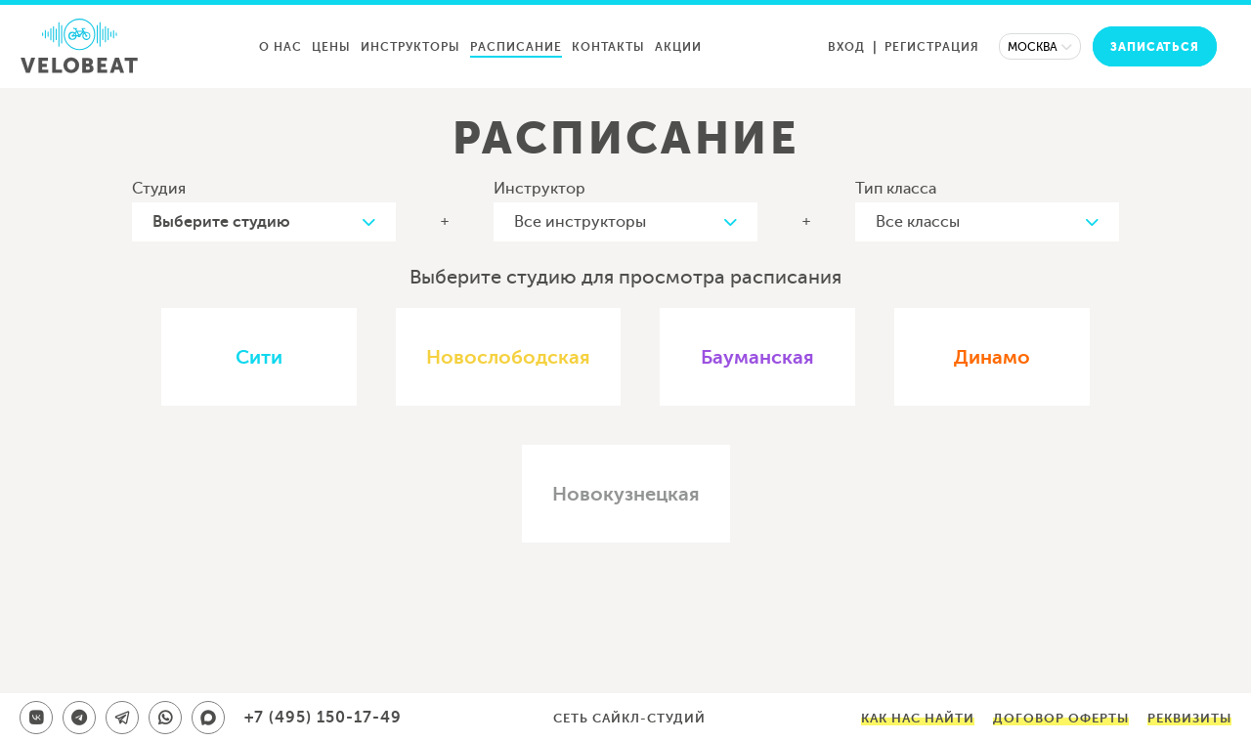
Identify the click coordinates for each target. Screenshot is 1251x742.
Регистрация (931, 47)
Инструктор (539, 188)
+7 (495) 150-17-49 (323, 717)
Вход (846, 47)
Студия (159, 188)
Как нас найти (917, 718)
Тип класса (895, 188)
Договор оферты (1061, 718)
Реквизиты (1189, 718)
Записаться (1154, 47)
